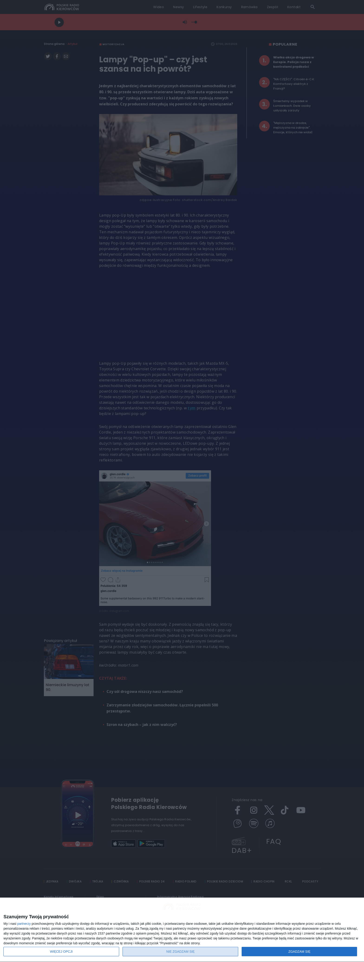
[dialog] (182, 930)
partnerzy (24, 923)
